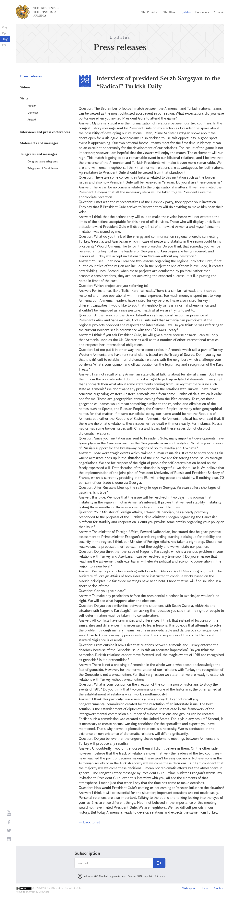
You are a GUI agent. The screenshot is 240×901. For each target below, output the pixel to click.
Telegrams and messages (38, 154)
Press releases (31, 76)
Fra (4, 45)
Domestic (33, 112)
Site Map (219, 888)
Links (205, 888)
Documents (202, 12)
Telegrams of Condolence (43, 168)
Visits (24, 98)
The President (150, 12)
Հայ (4, 27)
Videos (25, 87)
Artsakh (32, 119)
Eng (5, 39)
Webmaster (189, 888)
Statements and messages (39, 143)
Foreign (32, 106)
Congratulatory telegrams (43, 161)
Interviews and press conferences (45, 132)
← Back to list (89, 822)
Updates (185, 12)
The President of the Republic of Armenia (46, 11)
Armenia (219, 12)
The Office (169, 12)
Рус (4, 33)
